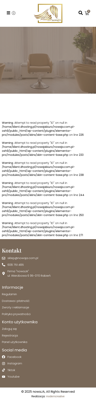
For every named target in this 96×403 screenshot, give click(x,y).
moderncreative (55, 396)
